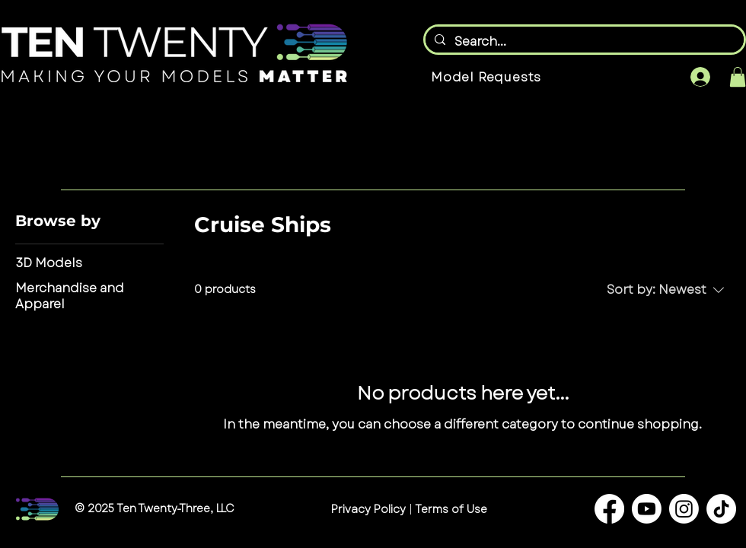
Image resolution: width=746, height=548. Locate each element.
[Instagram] (684, 509)
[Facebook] (609, 509)
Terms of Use (450, 509)
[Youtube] (647, 509)
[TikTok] (721, 509)
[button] (737, 77)
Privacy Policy (368, 509)
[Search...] (583, 42)
